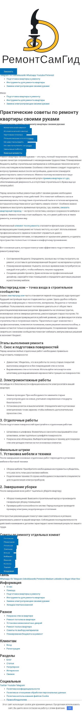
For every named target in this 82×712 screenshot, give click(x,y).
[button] (41, 93)
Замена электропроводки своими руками (28, 86)
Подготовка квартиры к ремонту (23, 79)
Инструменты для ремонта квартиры (26, 82)
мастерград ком (16, 295)
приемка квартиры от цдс (56, 178)
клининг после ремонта (27, 225)
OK (69, 708)
